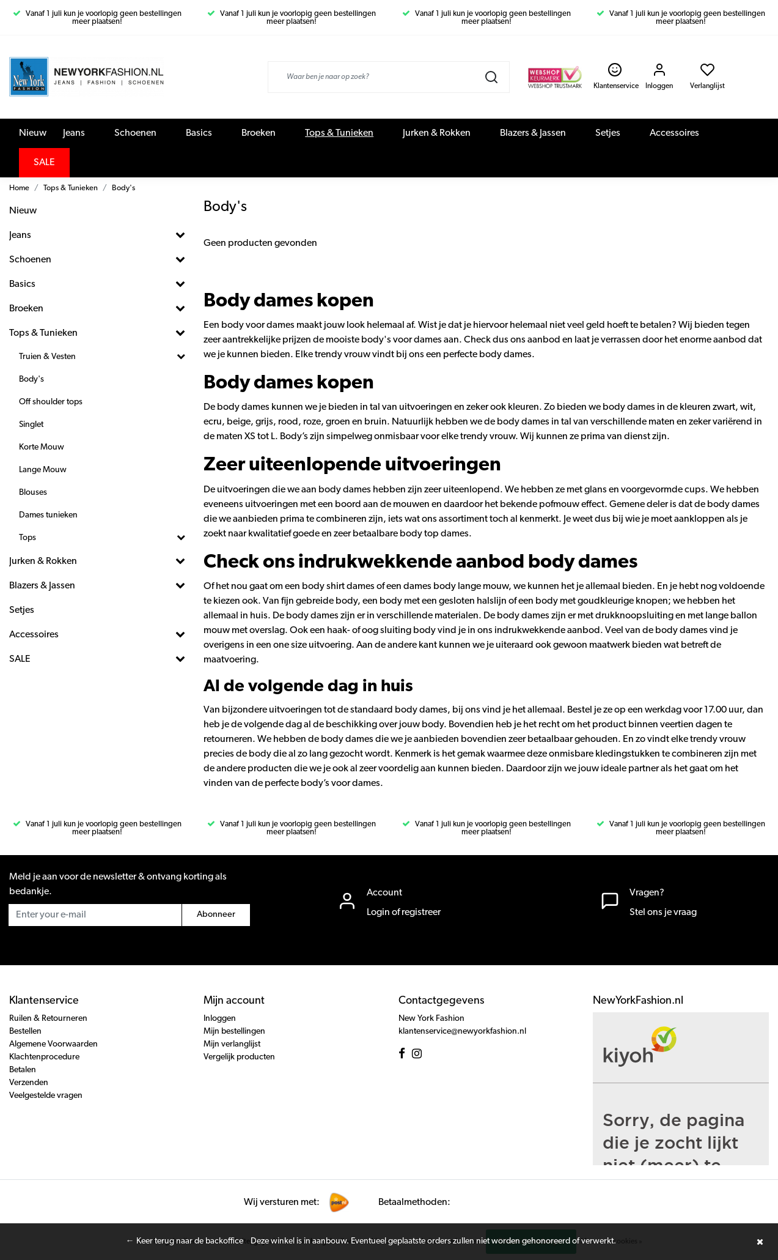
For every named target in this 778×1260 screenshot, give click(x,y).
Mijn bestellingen (234, 1031)
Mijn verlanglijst (232, 1044)
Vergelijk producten (239, 1057)
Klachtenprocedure (44, 1057)
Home (19, 188)
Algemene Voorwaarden (53, 1044)
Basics (199, 133)
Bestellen (25, 1031)
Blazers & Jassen (533, 133)
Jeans (74, 133)
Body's (123, 188)
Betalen (22, 1070)
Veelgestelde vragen (46, 1095)
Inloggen (220, 1018)
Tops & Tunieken (339, 133)
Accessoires (674, 133)
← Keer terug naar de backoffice (184, 1241)
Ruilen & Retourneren (48, 1018)
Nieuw (32, 133)
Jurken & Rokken (437, 133)
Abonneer (216, 914)
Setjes (607, 133)
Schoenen (135, 133)
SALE (44, 163)
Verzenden (28, 1083)
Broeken (258, 133)
